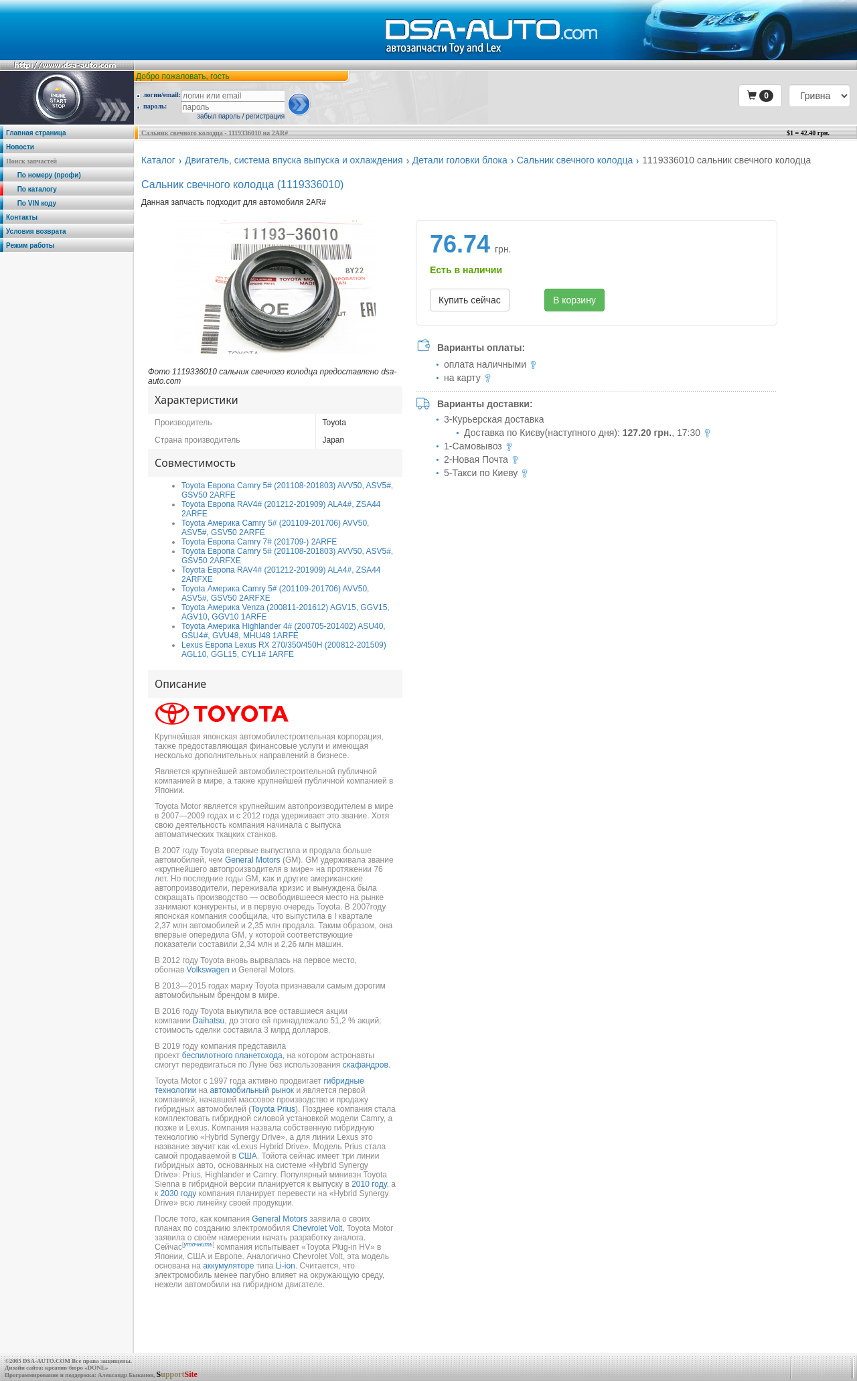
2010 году (369, 1184)
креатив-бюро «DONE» (76, 1367)
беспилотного (207, 1055)
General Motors (253, 860)
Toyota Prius (273, 1109)
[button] (760, 95)
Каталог (158, 160)
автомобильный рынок (252, 1090)
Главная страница (36, 133)
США (247, 1156)
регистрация (265, 116)
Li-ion (285, 1265)
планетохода (259, 1055)
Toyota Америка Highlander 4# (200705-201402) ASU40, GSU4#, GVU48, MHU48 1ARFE (283, 631)
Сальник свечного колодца (575, 160)
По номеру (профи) (43, 175)
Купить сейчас (470, 300)
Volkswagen (208, 969)
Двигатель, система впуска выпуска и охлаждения (294, 160)
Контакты (21, 217)
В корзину (574, 300)
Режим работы (30, 245)
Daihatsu (208, 1020)
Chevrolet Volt (318, 1228)
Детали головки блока (460, 160)
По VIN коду (31, 203)
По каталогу (31, 189)
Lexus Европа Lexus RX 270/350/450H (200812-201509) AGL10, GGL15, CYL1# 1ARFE (283, 649)
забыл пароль (218, 116)
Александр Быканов (125, 1375)
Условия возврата (36, 231)
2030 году (179, 1193)
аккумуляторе (228, 1265)
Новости (20, 147)
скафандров (365, 1065)
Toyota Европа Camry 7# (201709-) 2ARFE (259, 542)
